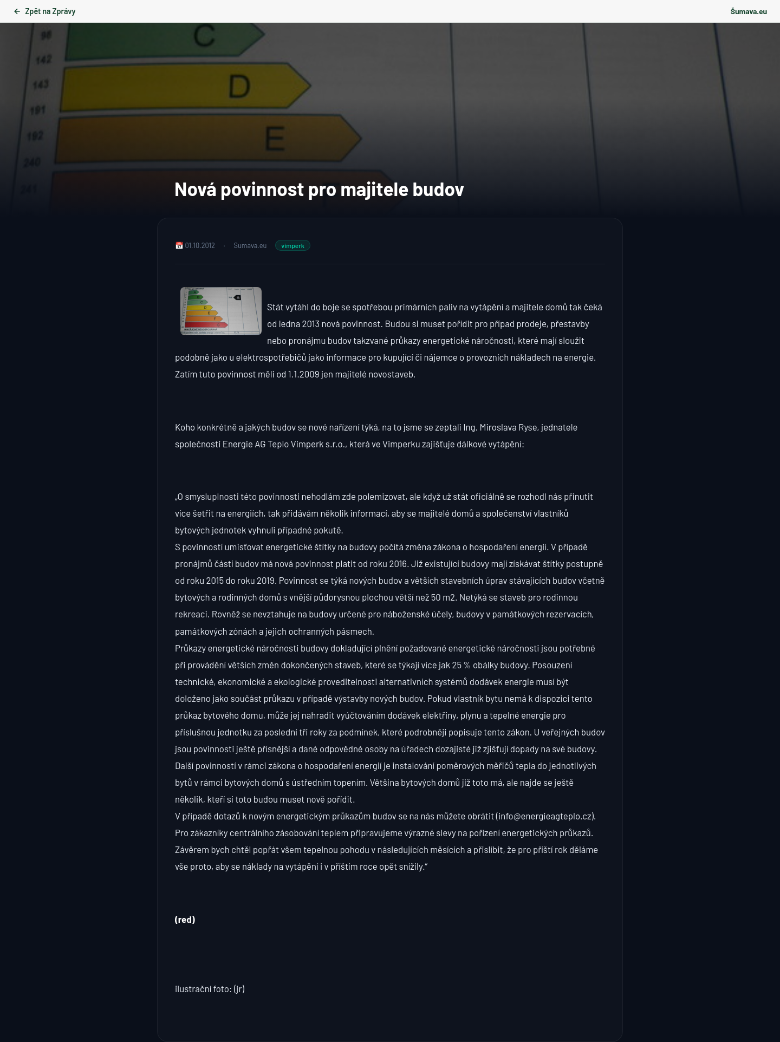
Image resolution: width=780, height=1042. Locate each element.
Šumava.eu (749, 11)
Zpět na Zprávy (44, 11)
